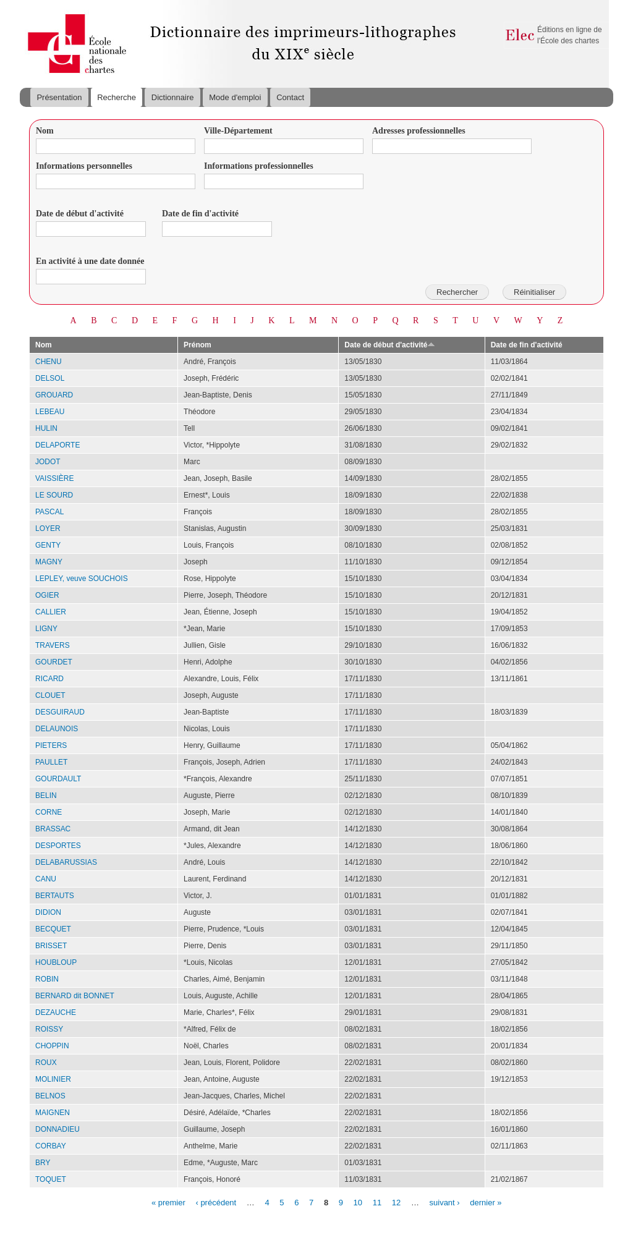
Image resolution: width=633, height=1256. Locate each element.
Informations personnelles (84, 166)
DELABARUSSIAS (66, 862)
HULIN (46, 428)
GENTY (48, 545)
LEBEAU (49, 411)
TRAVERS (52, 645)
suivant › (445, 1202)
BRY (42, 1162)
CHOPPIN (52, 1046)
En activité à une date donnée (90, 261)
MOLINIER (53, 1079)
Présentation (59, 97)
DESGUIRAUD (60, 712)
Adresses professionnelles (418, 130)
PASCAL (49, 511)
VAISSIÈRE (54, 478)
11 (377, 1202)
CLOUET (50, 695)
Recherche (116, 97)
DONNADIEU (57, 1129)
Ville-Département (238, 130)
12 (396, 1202)
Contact (290, 97)
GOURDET (53, 662)
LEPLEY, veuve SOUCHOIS (81, 578)
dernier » (485, 1202)
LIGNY (46, 628)
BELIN (46, 795)
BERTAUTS (54, 895)
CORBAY (50, 1146)
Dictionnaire (172, 97)
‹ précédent (215, 1202)
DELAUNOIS (56, 728)
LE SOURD (54, 495)
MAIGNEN (52, 1112)
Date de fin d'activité (200, 213)
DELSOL (49, 378)
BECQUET (53, 929)
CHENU (48, 361)
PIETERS (51, 745)
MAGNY (48, 562)
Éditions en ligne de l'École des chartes (569, 35)
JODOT (48, 461)
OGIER (47, 595)
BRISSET (51, 945)
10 (358, 1202)
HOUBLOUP (56, 962)
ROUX (46, 1062)
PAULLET (51, 762)
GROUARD (54, 395)
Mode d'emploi (235, 97)
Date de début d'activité (80, 213)
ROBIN (47, 979)
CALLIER (50, 612)
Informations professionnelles (258, 166)
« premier (168, 1202)
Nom (45, 130)
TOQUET (50, 1179)
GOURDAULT (58, 778)
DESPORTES (58, 845)
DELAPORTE (57, 445)
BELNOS (50, 1096)
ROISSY (49, 1029)
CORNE (48, 812)
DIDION (48, 912)
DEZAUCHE (55, 1012)
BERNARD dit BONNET (74, 995)
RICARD (49, 678)
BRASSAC (52, 829)
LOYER (48, 528)
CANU (45, 879)
